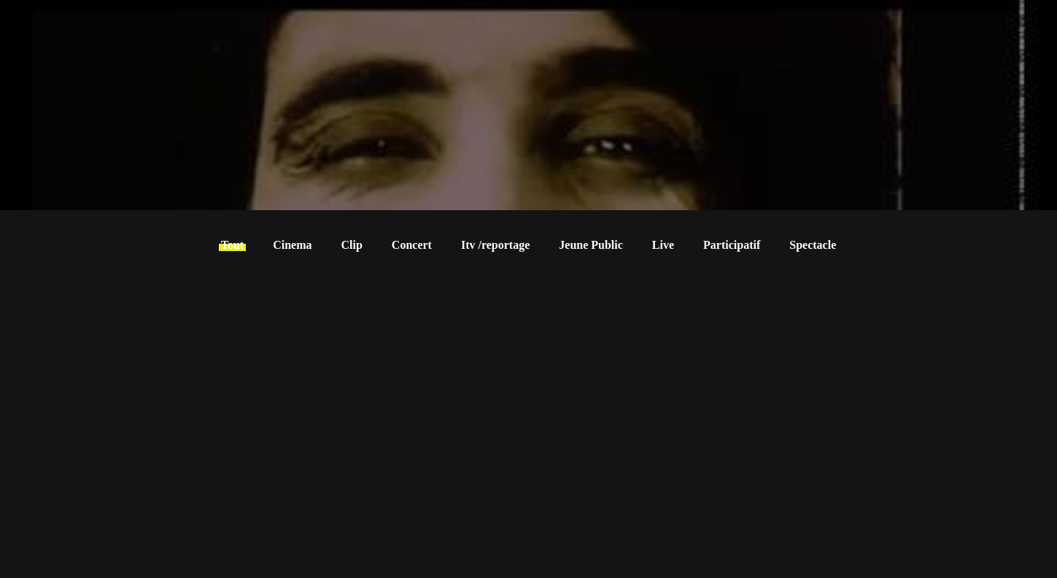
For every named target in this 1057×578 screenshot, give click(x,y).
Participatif (731, 245)
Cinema (292, 245)
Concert (412, 245)
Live (663, 245)
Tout (232, 245)
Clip (352, 245)
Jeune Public (591, 245)
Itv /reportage (495, 245)
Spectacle (812, 245)
